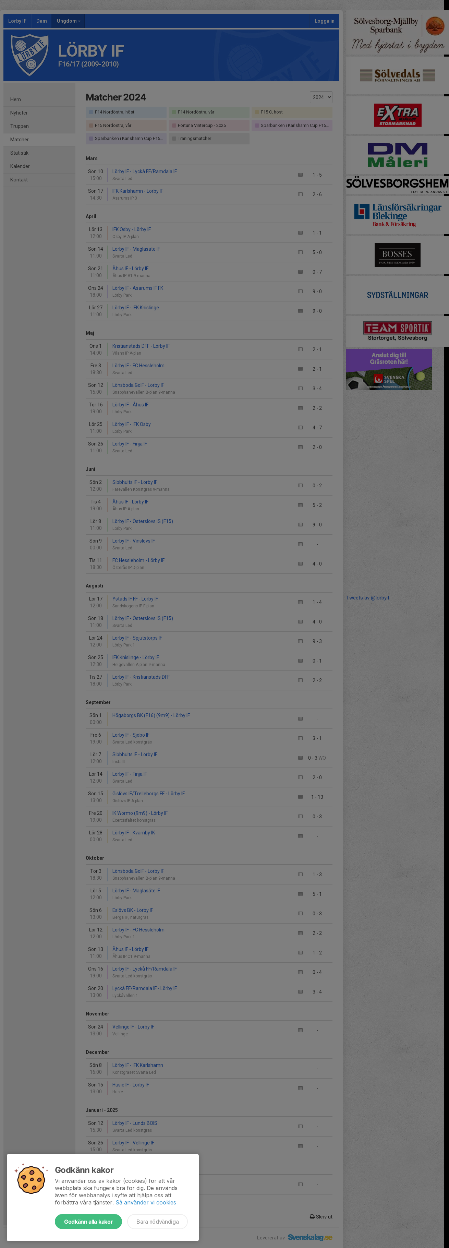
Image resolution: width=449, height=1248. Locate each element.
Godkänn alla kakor (88, 1221)
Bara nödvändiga (157, 1221)
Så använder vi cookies (146, 1202)
